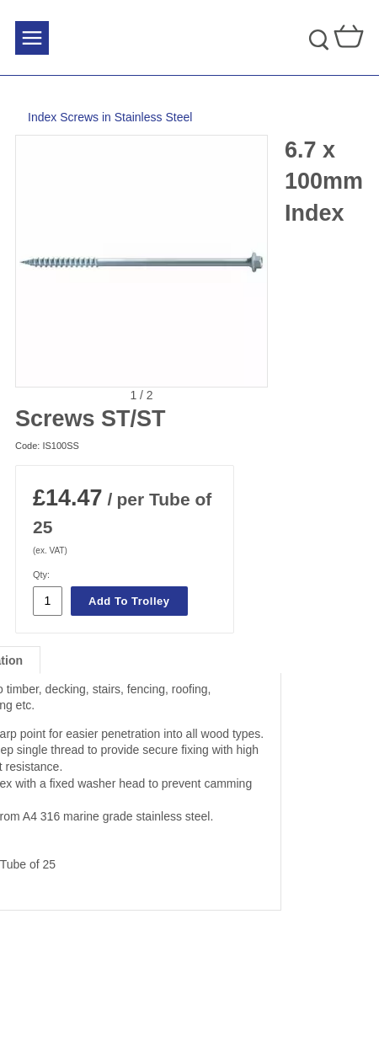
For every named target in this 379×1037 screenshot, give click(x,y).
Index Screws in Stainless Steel (110, 117)
